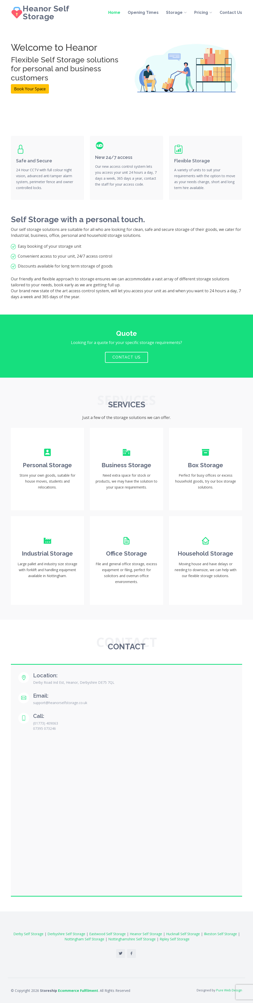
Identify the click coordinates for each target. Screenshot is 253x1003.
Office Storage (126, 553)
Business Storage (126, 465)
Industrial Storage (47, 553)
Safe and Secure (34, 160)
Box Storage (205, 465)
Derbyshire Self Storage (66, 933)
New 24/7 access (113, 157)
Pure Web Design (229, 990)
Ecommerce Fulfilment (78, 990)
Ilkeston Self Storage (220, 933)
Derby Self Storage (28, 933)
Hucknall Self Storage (183, 933)
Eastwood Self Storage (107, 933)
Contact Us (231, 12)
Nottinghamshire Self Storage (132, 939)
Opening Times (143, 12)
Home (114, 12)
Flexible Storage (192, 160)
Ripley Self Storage (175, 939)
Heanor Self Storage (46, 12)
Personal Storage (47, 465)
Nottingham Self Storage (84, 939)
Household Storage (205, 553)
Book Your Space (30, 89)
